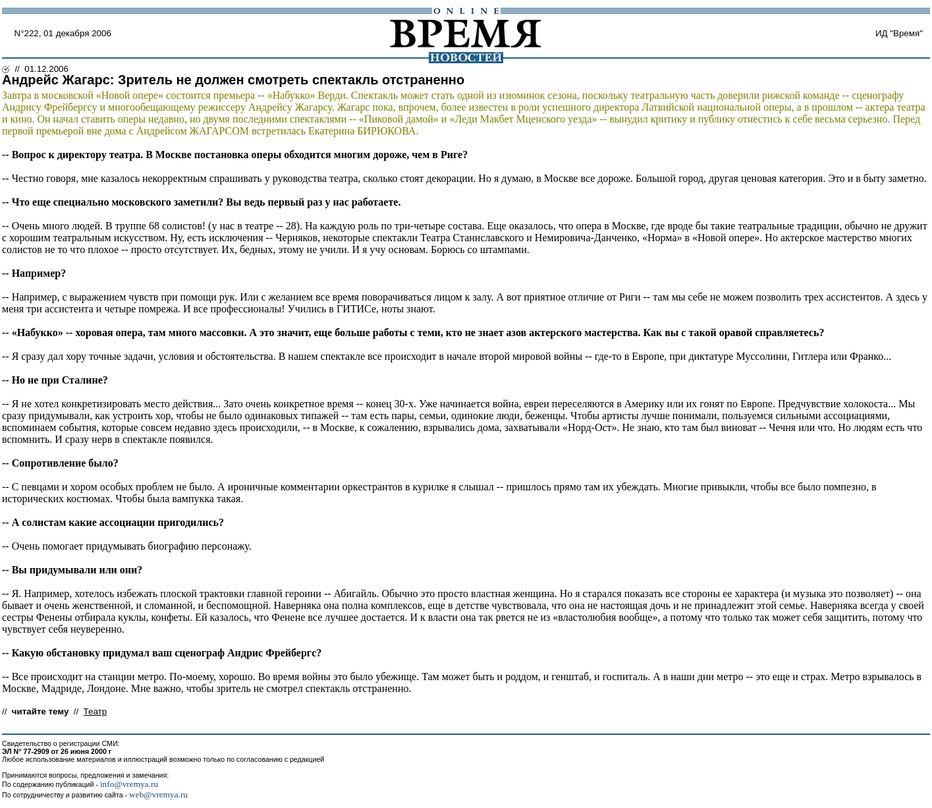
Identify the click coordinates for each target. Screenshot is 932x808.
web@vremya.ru (158, 794)
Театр (95, 711)
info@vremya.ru (129, 784)
